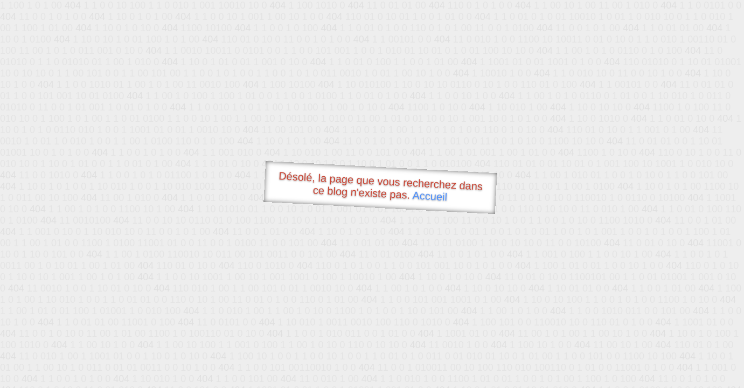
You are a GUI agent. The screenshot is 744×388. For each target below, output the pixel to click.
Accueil (430, 196)
